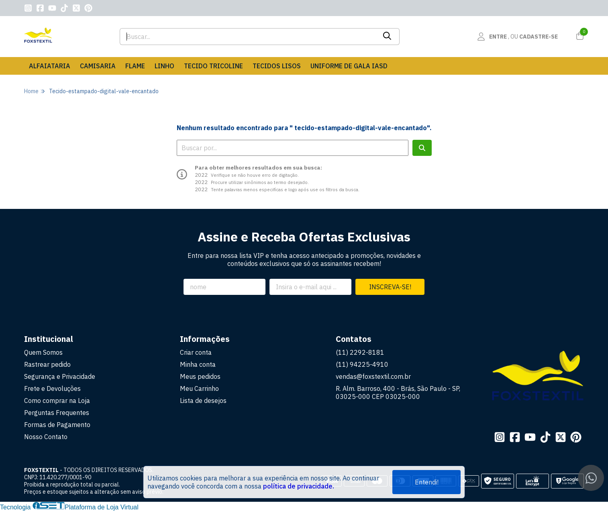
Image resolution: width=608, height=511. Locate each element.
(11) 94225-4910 (362, 364)
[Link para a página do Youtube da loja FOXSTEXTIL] (52, 8)
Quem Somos (43, 352)
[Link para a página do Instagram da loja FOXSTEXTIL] (28, 8)
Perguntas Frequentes (56, 413)
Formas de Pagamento (57, 425)
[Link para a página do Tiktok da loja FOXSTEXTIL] (64, 8)
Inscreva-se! (390, 287)
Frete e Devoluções (52, 388)
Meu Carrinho (199, 388)
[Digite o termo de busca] (248, 37)
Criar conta (196, 352)
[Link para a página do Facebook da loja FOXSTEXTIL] (40, 8)
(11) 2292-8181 (360, 352)
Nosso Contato (45, 437)
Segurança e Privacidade (59, 376)
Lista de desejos (203, 401)
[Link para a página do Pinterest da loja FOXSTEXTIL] (88, 8)
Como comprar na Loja (57, 401)
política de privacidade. (298, 486)
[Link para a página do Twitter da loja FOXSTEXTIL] (76, 8)
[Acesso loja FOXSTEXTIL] (517, 36)
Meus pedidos (200, 376)
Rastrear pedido (47, 364)
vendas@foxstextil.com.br (373, 376)
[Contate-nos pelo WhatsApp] (591, 478)
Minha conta (198, 364)
